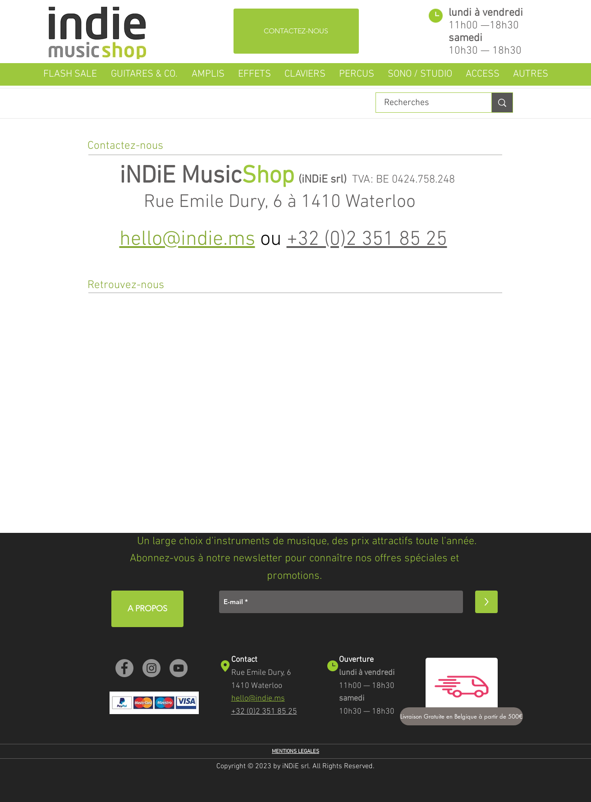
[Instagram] (151, 668)
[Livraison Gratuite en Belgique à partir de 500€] (461, 716)
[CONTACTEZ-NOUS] (296, 31)
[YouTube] (179, 668)
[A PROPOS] (147, 609)
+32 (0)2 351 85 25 (367, 240)
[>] (486, 602)
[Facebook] (124, 668)
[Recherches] (428, 103)
